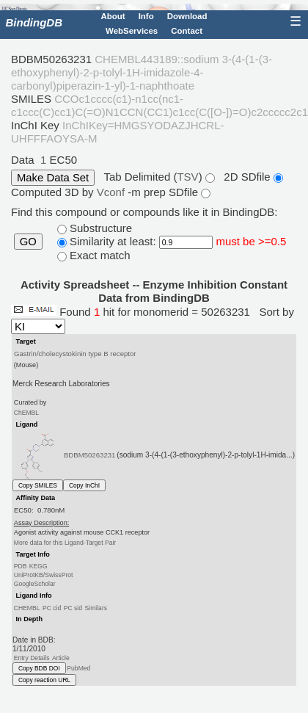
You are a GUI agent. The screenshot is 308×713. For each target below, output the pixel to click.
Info (146, 16)
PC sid (73, 607)
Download (187, 16)
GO (28, 241)
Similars (95, 607)
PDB (20, 566)
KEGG (38, 566)
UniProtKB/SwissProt (43, 575)
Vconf (112, 192)
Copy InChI (84, 485)
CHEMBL (27, 607)
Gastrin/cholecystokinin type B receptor (75, 353)
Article (61, 658)
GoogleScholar (35, 583)
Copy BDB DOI (39, 668)
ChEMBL (26, 412)
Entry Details (32, 658)
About (112, 16)
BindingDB (34, 22)
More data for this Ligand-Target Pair (65, 542)
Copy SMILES (37, 485)
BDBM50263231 (90, 455)
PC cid (52, 607)
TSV (187, 176)
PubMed (78, 668)
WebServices (132, 30)
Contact (186, 30)
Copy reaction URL (44, 680)
